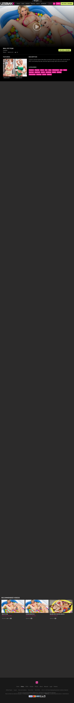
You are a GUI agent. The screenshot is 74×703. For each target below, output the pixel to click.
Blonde (42, 70)
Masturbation (56, 70)
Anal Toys (31, 72)
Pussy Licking (32, 74)
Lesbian (54, 72)
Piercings (59, 72)
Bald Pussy (37, 72)
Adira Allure (7, 77)
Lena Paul (52, 615)
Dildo (50, 70)
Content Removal (66, 693)
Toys (46, 70)
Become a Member (64, 50)
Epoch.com (11, 693)
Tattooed (49, 74)
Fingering (37, 70)
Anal (61, 70)
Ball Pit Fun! (5, 614)
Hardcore (31, 70)
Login (58, 3)
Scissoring (39, 74)
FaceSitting (48, 72)
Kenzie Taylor (19, 77)
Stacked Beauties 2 (30, 614)
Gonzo (65, 70)
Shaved (44, 74)
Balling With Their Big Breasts (57, 614)
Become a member (67, 3)
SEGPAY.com (47, 693)
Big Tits (43, 72)
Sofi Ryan (56, 615)
